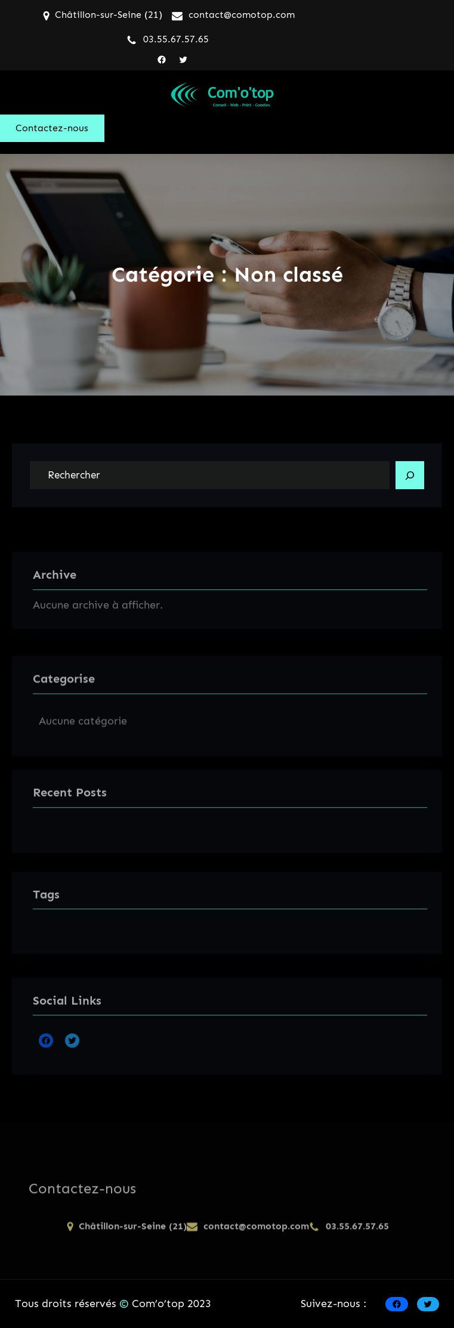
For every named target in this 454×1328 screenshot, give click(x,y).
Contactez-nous (52, 128)
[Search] (410, 475)
